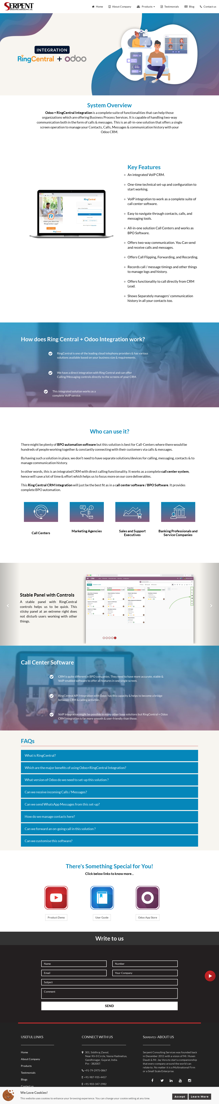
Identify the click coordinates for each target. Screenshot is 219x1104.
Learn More (200, 1096)
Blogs (24, 1079)
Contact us (27, 1086)
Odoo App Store (147, 917)
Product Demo (56, 917)
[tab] (109, 755)
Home (24, 1052)
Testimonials (28, 1072)
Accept (180, 1096)
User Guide (101, 917)
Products (26, 1065)
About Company (30, 1059)
